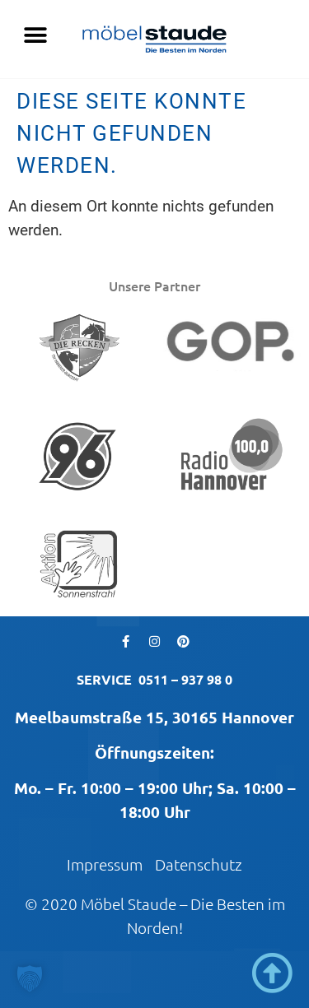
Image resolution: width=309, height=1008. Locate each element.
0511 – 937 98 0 (185, 679)
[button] (35, 34)
